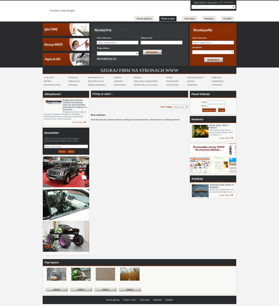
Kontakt (227, 18)
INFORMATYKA (95, 77)
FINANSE (73, 85)
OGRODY (118, 81)
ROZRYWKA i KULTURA (146, 85)
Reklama (209, 18)
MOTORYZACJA (96, 81)
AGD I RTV (49, 77)
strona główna (200, 2)
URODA (191, 81)
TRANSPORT (172, 81)
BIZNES (47, 81)
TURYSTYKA (172, 85)
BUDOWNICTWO (52, 85)
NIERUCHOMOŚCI (97, 85)
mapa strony (212, 2)
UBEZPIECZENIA (195, 77)
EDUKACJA (74, 81)
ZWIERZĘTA (218, 81)
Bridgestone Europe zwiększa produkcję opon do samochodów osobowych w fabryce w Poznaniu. (75, 105)
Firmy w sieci (168, 18)
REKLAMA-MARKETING (146, 81)
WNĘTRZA (192, 85)
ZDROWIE (217, 77)
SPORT (169, 77)
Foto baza (189, 18)
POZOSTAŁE (120, 85)
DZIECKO (73, 77)
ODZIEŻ (117, 77)
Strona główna (144, 18)
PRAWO (137, 77)
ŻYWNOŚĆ (217, 85)
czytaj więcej (77, 122)
